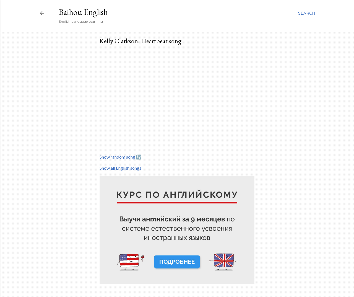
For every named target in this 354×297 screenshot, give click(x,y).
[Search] (306, 13)
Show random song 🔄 (121, 156)
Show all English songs (120, 168)
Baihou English (83, 12)
